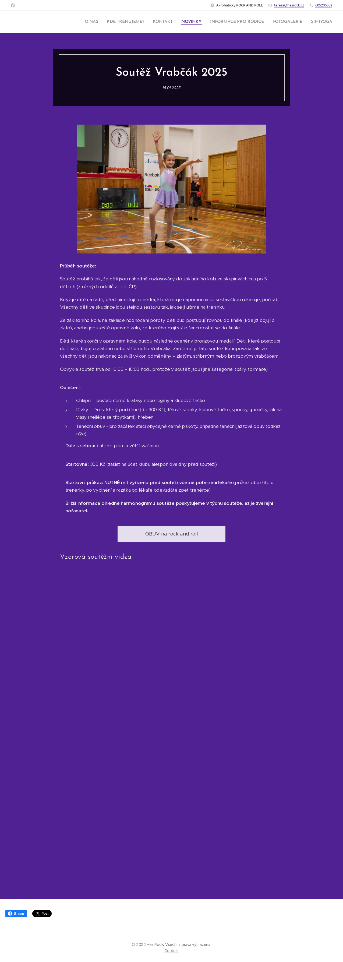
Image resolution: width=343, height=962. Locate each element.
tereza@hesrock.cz (289, 5)
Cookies (171, 950)
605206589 (323, 5)
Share (16, 913)
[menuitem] (98, 22)
